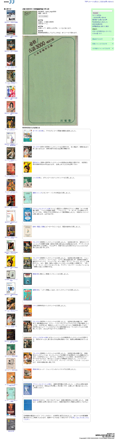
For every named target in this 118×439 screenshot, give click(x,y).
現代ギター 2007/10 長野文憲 (11, 98)
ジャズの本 (36, 177)
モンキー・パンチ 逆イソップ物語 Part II (11, 385)
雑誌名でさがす (97, 39)
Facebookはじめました (100, 22)
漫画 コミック (37, 193)
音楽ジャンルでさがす (99, 44)
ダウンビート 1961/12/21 (11, 370)
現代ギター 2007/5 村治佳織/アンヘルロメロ (11, 253)
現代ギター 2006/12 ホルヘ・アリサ (11, 238)
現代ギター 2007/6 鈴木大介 (11, 207)
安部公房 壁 (11, 431)
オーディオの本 (38, 131)
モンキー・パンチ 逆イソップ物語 (11, 401)
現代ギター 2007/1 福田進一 (11, 52)
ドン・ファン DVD (11, 416)
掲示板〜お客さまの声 (99, 20)
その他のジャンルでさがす (101, 48)
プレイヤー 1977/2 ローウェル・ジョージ (11, 311)
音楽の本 (36, 369)
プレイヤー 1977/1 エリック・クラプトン (11, 129)
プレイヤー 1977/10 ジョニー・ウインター (11, 192)
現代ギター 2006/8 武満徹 (11, 22)
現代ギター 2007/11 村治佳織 (11, 37)
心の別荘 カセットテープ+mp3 (11, 280)
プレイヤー (36, 147)
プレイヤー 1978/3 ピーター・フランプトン (11, 176)
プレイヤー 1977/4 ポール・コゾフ (11, 67)
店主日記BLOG (97, 24)
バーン (35, 305)
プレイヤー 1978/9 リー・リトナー (11, 161)
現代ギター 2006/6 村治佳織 (11, 295)
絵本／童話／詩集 (39, 226)
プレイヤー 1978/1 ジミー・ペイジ (11, 327)
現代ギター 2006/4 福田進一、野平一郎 (11, 341)
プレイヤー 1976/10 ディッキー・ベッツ (11, 83)
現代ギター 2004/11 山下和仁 (11, 223)
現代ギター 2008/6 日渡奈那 (11, 114)
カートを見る (93, 1)
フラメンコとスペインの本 (42, 208)
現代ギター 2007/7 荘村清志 (11, 268)
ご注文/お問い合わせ (106, 1)
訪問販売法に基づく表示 (100, 26)
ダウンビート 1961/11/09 (11, 356)
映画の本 (36, 274)
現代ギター (36, 162)
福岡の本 (36, 290)
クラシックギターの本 (40, 337)
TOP (86, 1)
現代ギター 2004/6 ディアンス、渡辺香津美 (11, 145)
